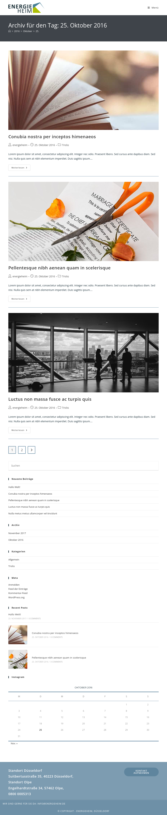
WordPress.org (16, 597)
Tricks (65, 145)
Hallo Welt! (14, 487)
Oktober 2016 (15, 539)
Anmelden (14, 584)
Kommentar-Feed (18, 593)
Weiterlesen (20, 168)
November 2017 (17, 533)
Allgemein (13, 559)
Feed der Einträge (18, 588)
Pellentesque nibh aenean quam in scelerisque (59, 268)
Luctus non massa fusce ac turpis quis (50, 399)
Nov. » (14, 743)
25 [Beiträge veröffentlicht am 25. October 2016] (40, 729)
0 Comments (35, 618)
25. (37, 31)
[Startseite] (9, 31)
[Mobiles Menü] (153, 7)
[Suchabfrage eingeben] (83, 466)
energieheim (19, 145)
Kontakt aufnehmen (141, 771)
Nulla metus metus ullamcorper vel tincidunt (32, 513)
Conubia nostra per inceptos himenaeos (52, 136)
